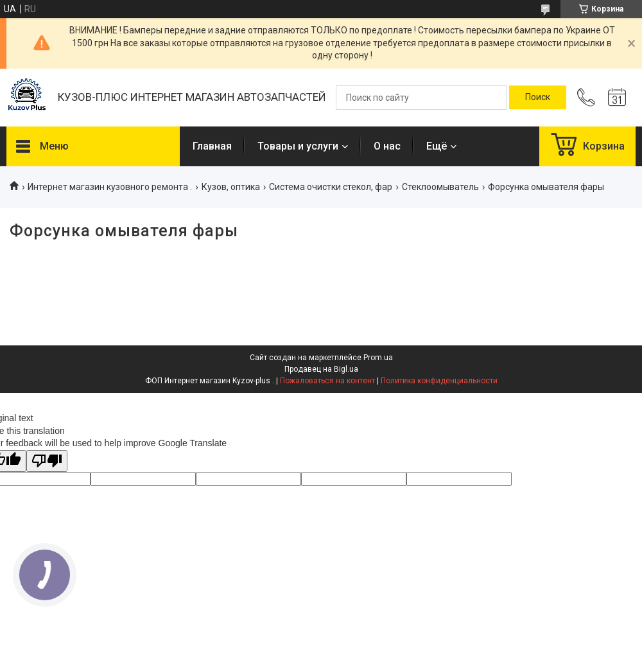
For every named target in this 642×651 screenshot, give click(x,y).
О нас (387, 146)
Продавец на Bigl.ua (321, 369)
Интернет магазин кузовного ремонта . (110, 187)
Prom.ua (378, 357)
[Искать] (537, 97)
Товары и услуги (297, 146)
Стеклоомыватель (440, 187)
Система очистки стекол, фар (330, 187)
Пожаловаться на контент (327, 380)
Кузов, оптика (231, 187)
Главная (212, 146)
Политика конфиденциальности (439, 380)
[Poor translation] (46, 461)
